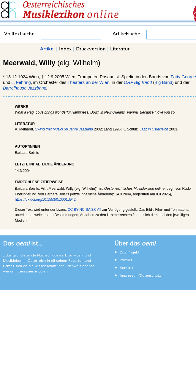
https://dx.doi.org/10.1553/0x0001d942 (45, 199)
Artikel (47, 48)
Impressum (129, 275)
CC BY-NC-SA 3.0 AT (84, 210)
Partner (126, 259)
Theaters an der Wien (88, 82)
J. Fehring (21, 82)
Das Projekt (130, 252)
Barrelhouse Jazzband (24, 88)
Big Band (163, 82)
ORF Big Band (138, 82)
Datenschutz (150, 275)
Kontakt (126, 267)
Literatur (119, 48)
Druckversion (91, 48)
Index (65, 48)
